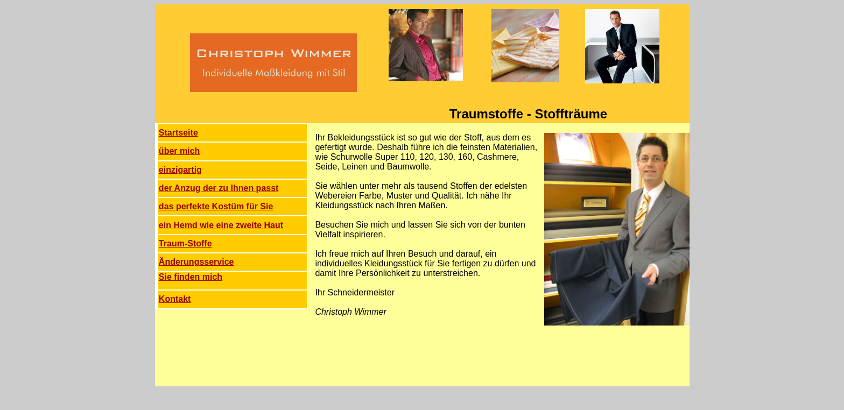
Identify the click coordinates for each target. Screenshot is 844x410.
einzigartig (180, 169)
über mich (179, 150)
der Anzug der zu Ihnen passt (219, 188)
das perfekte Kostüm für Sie (216, 206)
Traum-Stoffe (185, 243)
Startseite (178, 132)
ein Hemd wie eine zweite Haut (221, 225)
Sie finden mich (190, 276)
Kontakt (175, 298)
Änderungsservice (196, 261)
